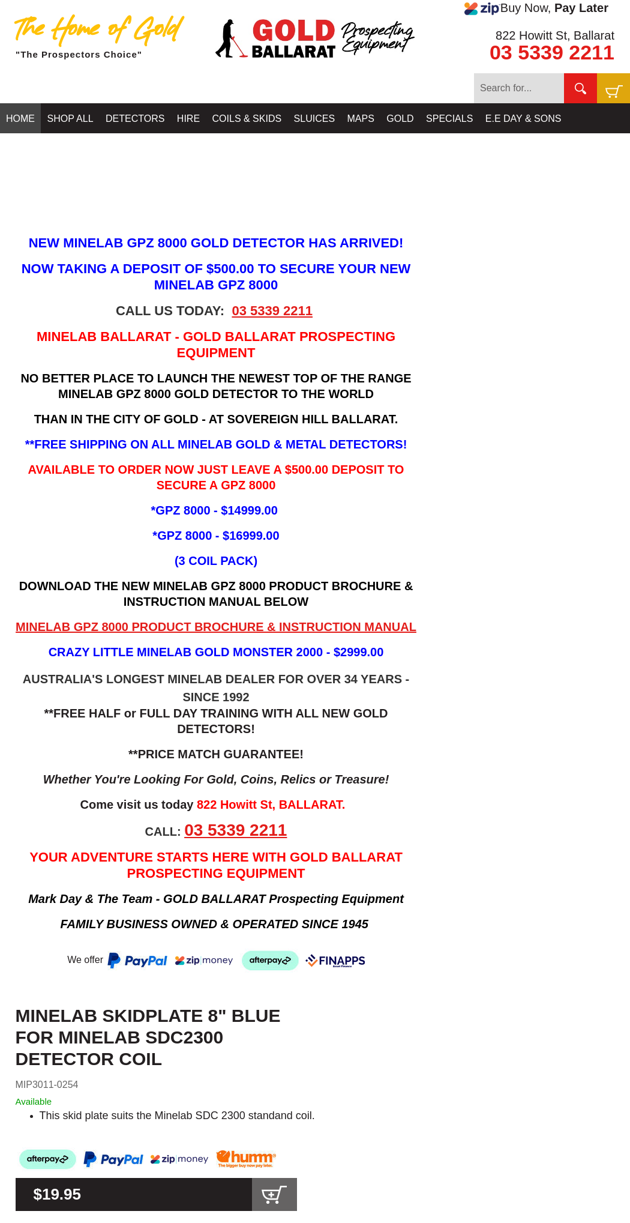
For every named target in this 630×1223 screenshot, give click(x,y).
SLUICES (314, 118)
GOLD (399, 118)
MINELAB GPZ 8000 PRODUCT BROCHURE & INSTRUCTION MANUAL (216, 626)
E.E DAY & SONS (523, 118)
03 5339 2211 (552, 52)
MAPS (360, 118)
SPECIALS (449, 118)
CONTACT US (37, 148)
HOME (20, 118)
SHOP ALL (70, 118)
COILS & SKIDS (247, 118)
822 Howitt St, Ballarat (555, 35)
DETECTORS (135, 118)
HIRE (188, 118)
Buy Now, (536, 8)
